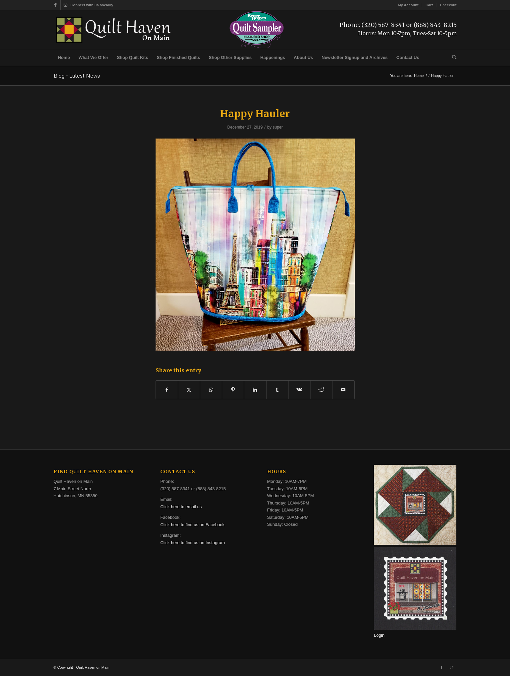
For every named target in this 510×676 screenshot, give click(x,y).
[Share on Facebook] (167, 390)
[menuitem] (408, 5)
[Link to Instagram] (66, 5)
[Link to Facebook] (55, 5)
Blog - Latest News (77, 75)
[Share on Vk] (299, 390)
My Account (408, 5)
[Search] (452, 57)
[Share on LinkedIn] (255, 390)
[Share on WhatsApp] (211, 390)
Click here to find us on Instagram (192, 542)
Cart (429, 5)
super (277, 127)
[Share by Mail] (343, 390)
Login (379, 635)
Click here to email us (181, 506)
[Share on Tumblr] (277, 390)
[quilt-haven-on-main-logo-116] (114, 29)
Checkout (448, 5)
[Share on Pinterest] (233, 390)
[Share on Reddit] (321, 390)
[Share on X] (189, 390)
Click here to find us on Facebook (192, 524)
